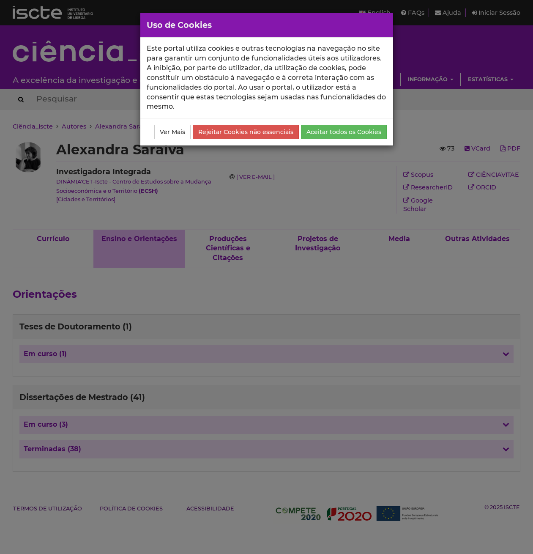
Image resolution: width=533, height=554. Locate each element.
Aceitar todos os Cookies (343, 132)
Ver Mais (172, 132)
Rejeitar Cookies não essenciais (245, 132)
